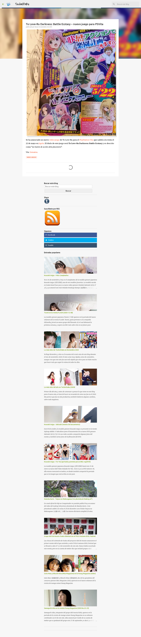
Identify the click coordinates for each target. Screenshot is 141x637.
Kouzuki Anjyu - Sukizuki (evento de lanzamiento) (62, 424)
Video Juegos (31, 157)
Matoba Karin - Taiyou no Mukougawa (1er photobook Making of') (68, 499)
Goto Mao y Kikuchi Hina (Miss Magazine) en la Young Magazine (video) (70, 573)
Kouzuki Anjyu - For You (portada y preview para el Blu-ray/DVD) (67, 462)
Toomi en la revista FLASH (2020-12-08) (58, 313)
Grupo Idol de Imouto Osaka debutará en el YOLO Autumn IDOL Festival (70, 536)
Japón (41, 143)
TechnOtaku (22, 4)
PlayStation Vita (86, 140)
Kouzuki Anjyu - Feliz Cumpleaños (56, 275)
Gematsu (33, 152)
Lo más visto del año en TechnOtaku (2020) (59, 387)
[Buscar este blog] (127, 4)
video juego (54, 140)
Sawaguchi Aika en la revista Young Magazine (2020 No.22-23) (66, 608)
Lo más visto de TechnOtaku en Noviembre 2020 (61, 350)
